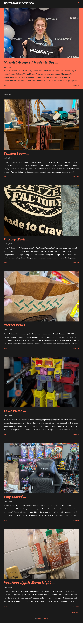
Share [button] (5, 85)
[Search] (71, 3)
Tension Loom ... (16, 153)
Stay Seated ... (15, 496)
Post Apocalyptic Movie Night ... (29, 582)
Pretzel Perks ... (16, 325)
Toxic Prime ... (15, 411)
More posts (75, 612)
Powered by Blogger (41, 618)
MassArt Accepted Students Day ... (31, 62)
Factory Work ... (16, 239)
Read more (76, 85)
